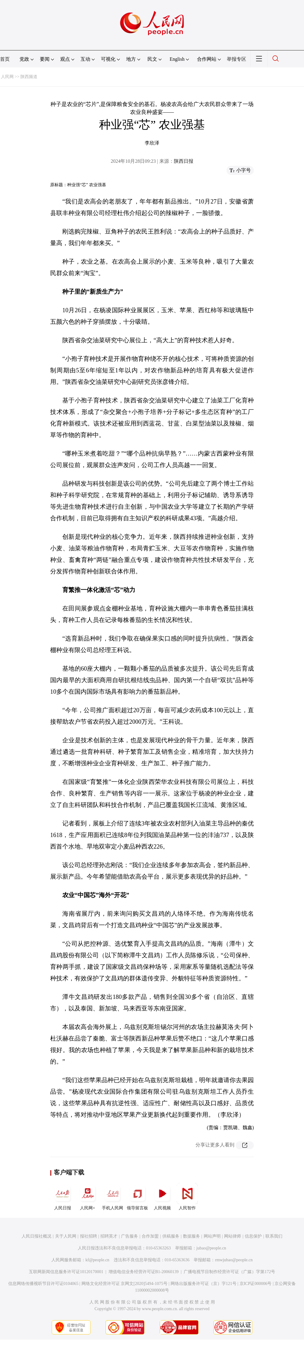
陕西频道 (28, 76)
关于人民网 (65, 1236)
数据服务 (191, 1236)
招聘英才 (108, 1236)
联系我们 (273, 1236)
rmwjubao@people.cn (234, 1260)
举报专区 (236, 59)
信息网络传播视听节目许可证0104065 (43, 1283)
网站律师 (232, 1236)
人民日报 (62, 1196)
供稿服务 (170, 1236)
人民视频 (162, 1196)
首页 (5, 59)
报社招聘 (88, 1236)
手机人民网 (112, 1196)
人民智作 (187, 1196)
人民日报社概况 (36, 1236)
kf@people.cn (97, 1260)
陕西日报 (183, 161)
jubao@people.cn (211, 1248)
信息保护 (253, 1236)
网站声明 (212, 1236)
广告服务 (129, 1236)
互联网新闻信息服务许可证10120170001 (66, 1271)
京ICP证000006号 (256, 1283)
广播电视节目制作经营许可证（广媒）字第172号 (229, 1271)
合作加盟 (150, 1236)
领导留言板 (137, 1196)
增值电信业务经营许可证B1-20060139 (144, 1271)
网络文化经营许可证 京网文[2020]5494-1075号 (124, 1283)
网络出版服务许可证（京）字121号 (204, 1283)
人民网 (7, 76)
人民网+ (87, 1196)
